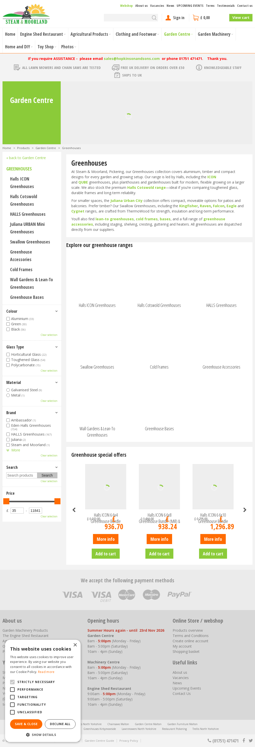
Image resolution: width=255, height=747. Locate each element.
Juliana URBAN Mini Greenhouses (27, 228)
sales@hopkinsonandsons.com (132, 58)
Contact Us (182, 693)
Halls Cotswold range (146, 187)
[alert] (43, 691)
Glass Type (15, 346)
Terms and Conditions (191, 635)
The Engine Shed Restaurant (26, 635)
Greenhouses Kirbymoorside (99, 729)
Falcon (219, 205)
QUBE (83, 182)
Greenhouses (19, 169)
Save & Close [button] (26, 724)
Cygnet (77, 211)
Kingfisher (188, 205)
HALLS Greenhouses (28, 214)
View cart (240, 17)
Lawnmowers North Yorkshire (139, 729)
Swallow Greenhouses (30, 242)
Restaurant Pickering (174, 729)
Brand (11, 412)
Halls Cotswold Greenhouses (23, 200)
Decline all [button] (60, 724)
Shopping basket (186, 651)
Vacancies (181, 677)
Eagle (232, 205)
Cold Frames (21, 269)
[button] (43, 734)
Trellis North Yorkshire (206, 729)
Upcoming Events (187, 688)
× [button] (75, 645)
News (177, 683)
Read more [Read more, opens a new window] (46, 672)
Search (12, 467)
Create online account (190, 640)
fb (243, 740)
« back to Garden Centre (26, 157)
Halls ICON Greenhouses (22, 182)
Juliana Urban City (126, 200)
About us (180, 672)
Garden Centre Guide (99, 740)
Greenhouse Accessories (21, 255)
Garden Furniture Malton (182, 724)
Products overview (188, 630)
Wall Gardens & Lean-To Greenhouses (31, 283)
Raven (205, 205)
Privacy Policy (128, 740)
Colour (11, 311)
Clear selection (49, 334)
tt (250, 740)
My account (182, 646)
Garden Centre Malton (148, 724)
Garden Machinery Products (25, 630)
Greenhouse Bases (27, 297)
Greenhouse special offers (98, 454)
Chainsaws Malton (118, 724)
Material (13, 382)
